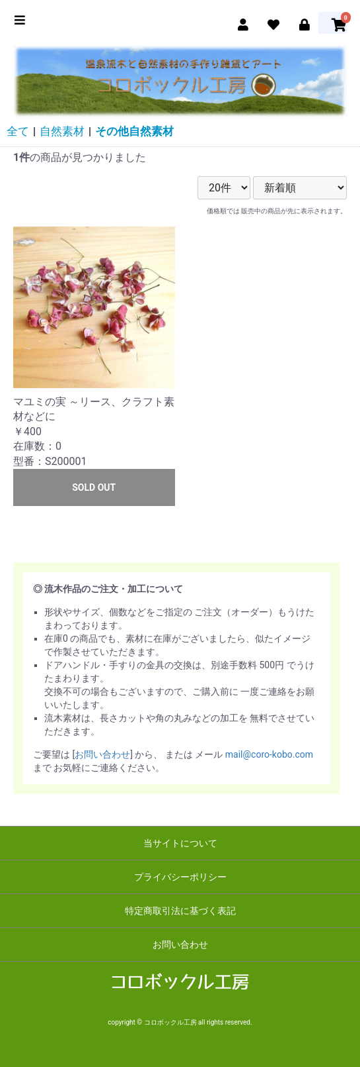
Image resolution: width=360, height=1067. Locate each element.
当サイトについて (180, 843)
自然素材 (62, 131)
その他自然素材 (134, 131)
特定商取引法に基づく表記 (180, 910)
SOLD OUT (94, 487)
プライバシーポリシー (180, 877)
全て (18, 131)
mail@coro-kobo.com (269, 754)
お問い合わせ (102, 754)
